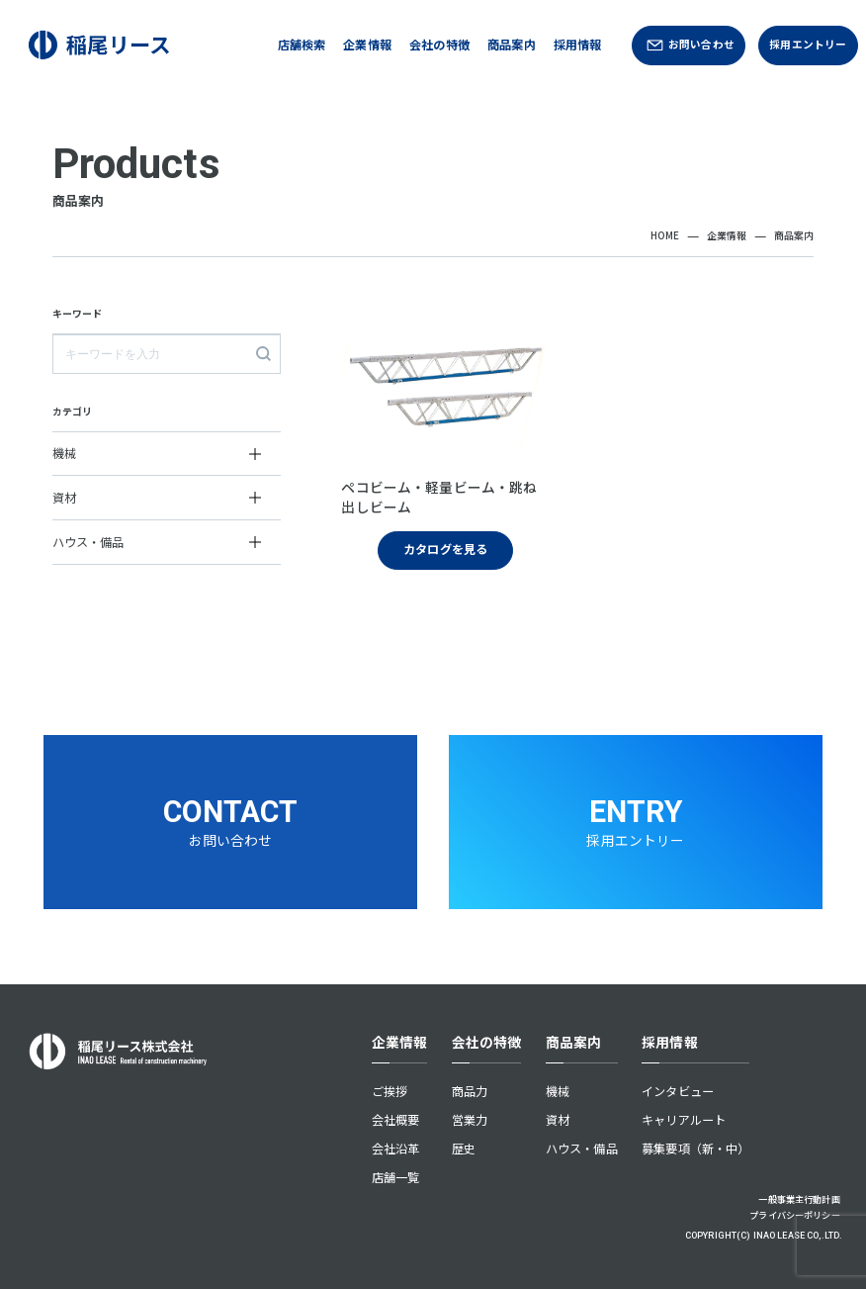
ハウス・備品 (582, 1148)
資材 (557, 1120)
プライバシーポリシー (794, 1215)
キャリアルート (684, 1120)
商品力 (469, 1091)
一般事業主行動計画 (798, 1199)
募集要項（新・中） (695, 1148)
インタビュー (678, 1091)
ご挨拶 (389, 1091)
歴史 (464, 1148)
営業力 (469, 1120)
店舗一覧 (396, 1177)
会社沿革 (396, 1148)
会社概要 (396, 1120)
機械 (557, 1091)
